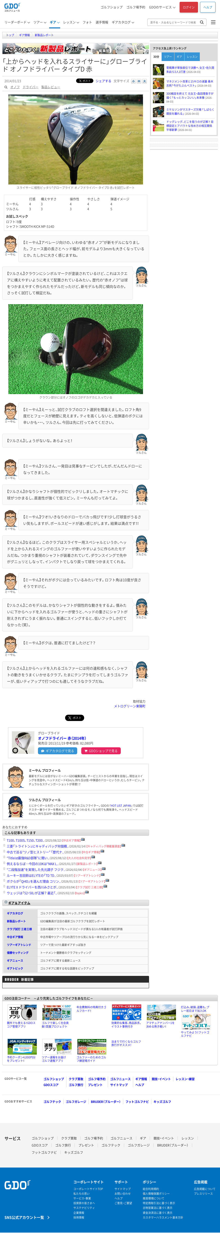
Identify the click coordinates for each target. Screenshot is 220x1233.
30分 (156, 57)
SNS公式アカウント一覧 (24, 1217)
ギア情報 (141, 1079)
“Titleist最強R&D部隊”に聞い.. (28, 858)
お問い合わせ (122, 1193)
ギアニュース (15, 961)
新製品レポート (16, 921)
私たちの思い (81, 1193)
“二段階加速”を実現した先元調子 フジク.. (36, 869)
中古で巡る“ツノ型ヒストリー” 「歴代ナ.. (35, 852)
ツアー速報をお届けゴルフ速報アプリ (54, 1059)
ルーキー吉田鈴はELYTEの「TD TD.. (31, 875)
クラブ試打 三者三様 (19, 929)
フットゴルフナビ (137, 1101)
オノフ (15, 87)
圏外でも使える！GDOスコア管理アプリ (21, 1025)
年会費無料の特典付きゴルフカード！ (91, 1009)
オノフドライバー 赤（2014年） (62, 738)
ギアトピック (15, 968)
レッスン (192, 57)
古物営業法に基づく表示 (157, 1207)
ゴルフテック (52, 1101)
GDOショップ (101, 750)
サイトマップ (119, 1085)
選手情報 (102, 22)
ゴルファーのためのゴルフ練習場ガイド (91, 1059)
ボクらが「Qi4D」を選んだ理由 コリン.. (34, 881)
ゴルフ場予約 (135, 7)
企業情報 (78, 1212)
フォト (87, 22)
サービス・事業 (82, 1198)
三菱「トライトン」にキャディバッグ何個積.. (38, 846)
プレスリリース (203, 1193)
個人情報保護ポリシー (156, 1193)
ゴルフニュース (120, 1079)
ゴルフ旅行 (76, 1085)
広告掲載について (205, 1189)
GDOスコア (51, 1085)
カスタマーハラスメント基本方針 (163, 1217)
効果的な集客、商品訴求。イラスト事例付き (126, 1025)
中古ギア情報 (15, 937)
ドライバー (30, 87)
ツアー (168, 57)
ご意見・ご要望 (123, 1203)
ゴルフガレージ (76, 1101)
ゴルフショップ (112, 7)
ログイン (189, 7)
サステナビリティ (84, 1207)
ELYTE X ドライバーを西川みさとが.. (32, 887)
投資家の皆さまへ (84, 1203)
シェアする (103, 81)
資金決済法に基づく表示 (157, 1212)
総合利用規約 (151, 1189)
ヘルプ (207, 7)
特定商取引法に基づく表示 (159, 1203)
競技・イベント (161, 1079)
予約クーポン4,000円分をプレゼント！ (21, 1059)
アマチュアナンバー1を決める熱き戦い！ (160, 1025)
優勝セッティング (18, 953)
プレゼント (95, 1085)
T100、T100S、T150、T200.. (25, 840)
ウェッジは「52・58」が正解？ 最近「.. (32, 893)
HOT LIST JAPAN (121, 806)
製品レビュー (50, 87)
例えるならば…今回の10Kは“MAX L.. (33, 863)
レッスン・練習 (185, 1079)
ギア (179, 57)
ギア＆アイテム (19, 903)
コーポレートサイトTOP (88, 1189)
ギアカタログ (57, 750)
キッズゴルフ (162, 1101)
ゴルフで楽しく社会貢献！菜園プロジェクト (55, 1025)
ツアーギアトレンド (19, 945)
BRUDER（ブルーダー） (106, 1101)
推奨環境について (153, 1198)
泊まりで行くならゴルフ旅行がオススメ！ (126, 1043)
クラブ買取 (76, 1079)
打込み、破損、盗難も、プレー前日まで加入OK (195, 1009)
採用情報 (78, 1217)
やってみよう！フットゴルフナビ (195, 1034)
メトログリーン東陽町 (129, 706)
